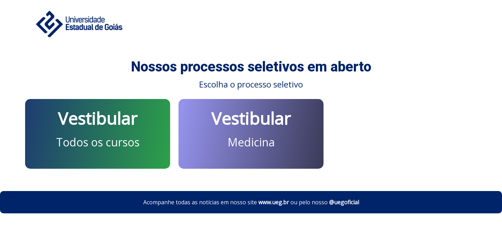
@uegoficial (344, 202)
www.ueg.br (273, 202)
